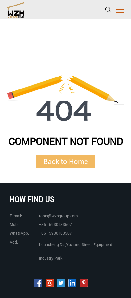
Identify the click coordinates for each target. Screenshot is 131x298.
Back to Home (65, 161)
